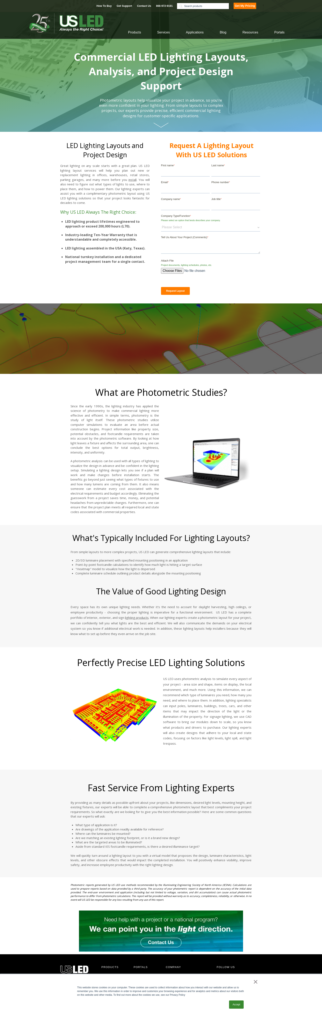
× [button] (255, 982)
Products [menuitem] (134, 32)
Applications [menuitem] (195, 32)
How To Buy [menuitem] (104, 5)
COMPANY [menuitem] (173, 967)
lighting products (137, 618)
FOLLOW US (226, 967)
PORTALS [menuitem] (141, 967)
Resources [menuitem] (250, 32)
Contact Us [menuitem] (144, 5)
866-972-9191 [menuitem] (164, 5)
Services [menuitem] (163, 32)
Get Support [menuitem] (124, 5)
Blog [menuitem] (223, 32)
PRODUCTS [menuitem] (109, 967)
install (133, 180)
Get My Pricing (245, 5)
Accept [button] (236, 1004)
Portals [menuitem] (279, 32)
